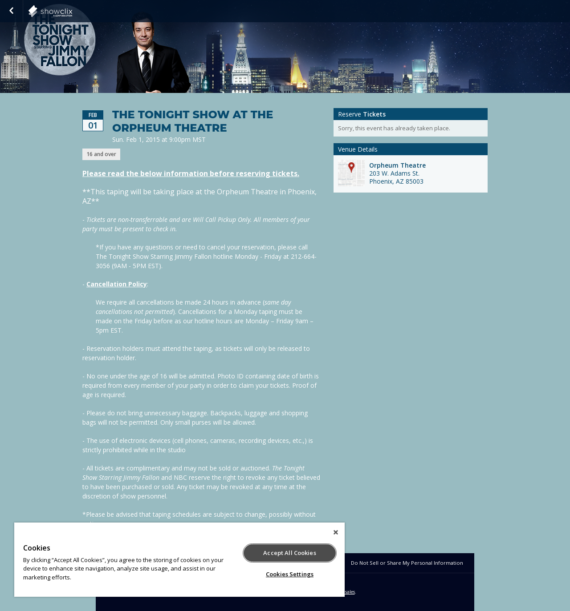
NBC (72, 11)
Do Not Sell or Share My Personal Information (407, 562)
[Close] (335, 532)
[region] (179, 560)
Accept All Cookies (289, 553)
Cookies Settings (290, 574)
